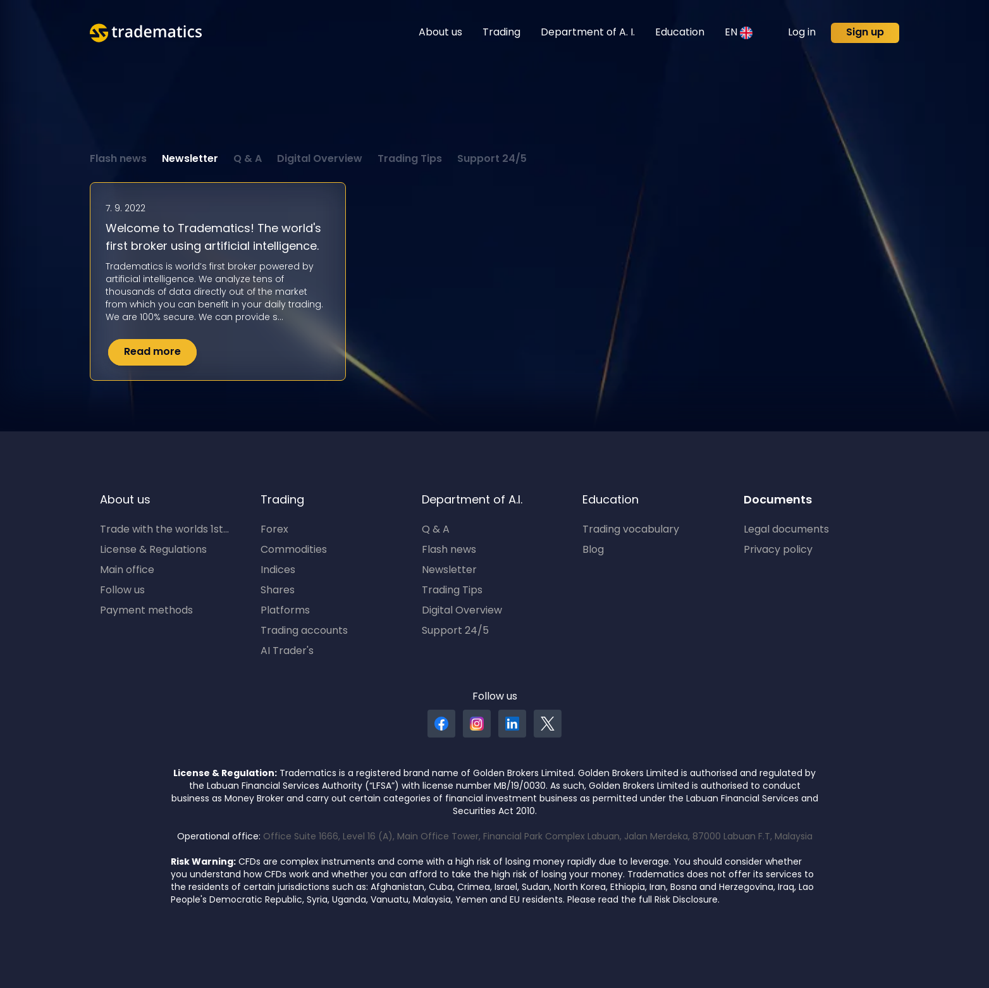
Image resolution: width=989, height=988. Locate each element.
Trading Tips (410, 159)
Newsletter (190, 159)
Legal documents (786, 530)
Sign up (865, 33)
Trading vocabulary (630, 530)
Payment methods (146, 611)
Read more (152, 352)
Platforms (285, 611)
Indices (278, 570)
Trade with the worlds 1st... (164, 530)
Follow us (122, 591)
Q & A (247, 159)
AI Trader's (287, 651)
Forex (274, 530)
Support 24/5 (492, 159)
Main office (127, 570)
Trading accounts (304, 631)
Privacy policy (778, 550)
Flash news (118, 159)
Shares (278, 591)
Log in (802, 33)
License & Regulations (153, 550)
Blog (593, 550)
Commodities (294, 550)
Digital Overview (319, 159)
